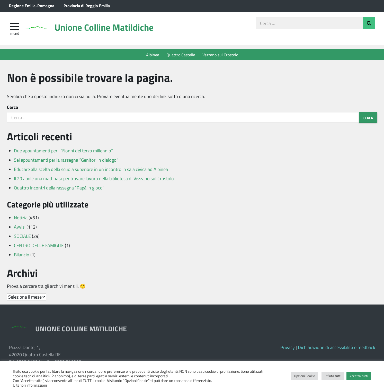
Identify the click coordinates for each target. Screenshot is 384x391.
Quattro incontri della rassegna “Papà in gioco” (59, 189)
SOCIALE (22, 237)
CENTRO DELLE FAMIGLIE (39, 247)
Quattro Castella (180, 55)
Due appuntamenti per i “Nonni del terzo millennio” (63, 152)
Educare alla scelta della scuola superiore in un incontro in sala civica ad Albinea (91, 171)
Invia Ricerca (369, 24)
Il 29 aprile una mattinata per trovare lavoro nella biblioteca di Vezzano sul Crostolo (94, 180)
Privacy (287, 349)
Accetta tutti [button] (359, 375)
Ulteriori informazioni (30, 385)
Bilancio (21, 256)
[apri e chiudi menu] (15, 27)
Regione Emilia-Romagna (31, 5)
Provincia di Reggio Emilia (87, 5)
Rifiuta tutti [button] (333, 375)
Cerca (12, 108)
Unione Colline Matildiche (110, 29)
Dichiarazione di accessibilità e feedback (336, 349)
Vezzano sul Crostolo (220, 55)
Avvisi (19, 228)
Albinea (152, 55)
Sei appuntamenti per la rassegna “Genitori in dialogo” (66, 161)
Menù (14, 34)
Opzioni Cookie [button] (304, 375)
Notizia (21, 219)
